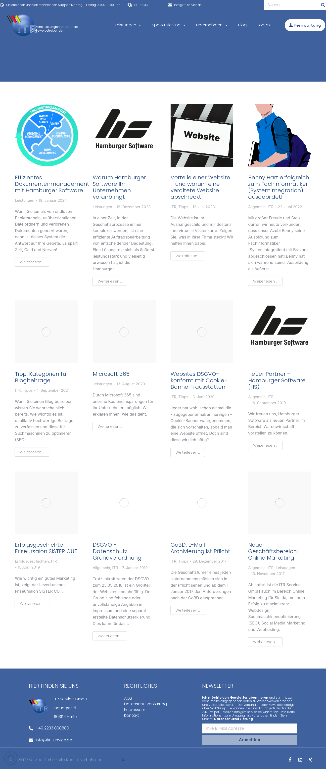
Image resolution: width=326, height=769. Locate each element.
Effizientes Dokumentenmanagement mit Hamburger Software (52, 184)
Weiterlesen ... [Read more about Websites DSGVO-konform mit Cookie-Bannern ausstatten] (188, 452)
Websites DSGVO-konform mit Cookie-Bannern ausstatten (199, 380)
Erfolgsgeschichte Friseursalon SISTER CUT (46, 548)
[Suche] (323, 5)
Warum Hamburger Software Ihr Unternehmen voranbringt (119, 187)
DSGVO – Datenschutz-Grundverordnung (117, 551)
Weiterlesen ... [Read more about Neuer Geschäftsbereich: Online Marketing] (265, 641)
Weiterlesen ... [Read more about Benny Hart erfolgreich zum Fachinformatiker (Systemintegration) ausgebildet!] (265, 281)
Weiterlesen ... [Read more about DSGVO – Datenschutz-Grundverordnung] (110, 635)
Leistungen (24, 200)
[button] (11, 758)
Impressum (134, 709)
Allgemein (257, 206)
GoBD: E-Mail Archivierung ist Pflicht (200, 548)
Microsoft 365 (111, 374)
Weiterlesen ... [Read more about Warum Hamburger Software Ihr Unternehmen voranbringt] (110, 281)
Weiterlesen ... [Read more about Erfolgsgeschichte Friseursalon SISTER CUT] (32, 603)
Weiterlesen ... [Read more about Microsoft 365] (110, 426)
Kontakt (131, 715)
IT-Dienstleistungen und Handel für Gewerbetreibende (54, 28)
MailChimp (218, 708)
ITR (173, 206)
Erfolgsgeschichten (32, 561)
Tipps (183, 206)
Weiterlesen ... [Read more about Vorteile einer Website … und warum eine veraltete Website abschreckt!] (188, 255)
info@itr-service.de (248, 712)
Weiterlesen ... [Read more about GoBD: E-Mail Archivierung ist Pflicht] (188, 610)
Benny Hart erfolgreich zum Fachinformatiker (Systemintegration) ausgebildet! (278, 187)
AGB (128, 698)
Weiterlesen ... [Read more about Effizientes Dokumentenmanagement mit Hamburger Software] (32, 262)
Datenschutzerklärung (145, 704)
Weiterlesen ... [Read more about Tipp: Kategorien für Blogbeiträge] (32, 452)
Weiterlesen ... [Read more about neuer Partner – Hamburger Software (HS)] (265, 445)
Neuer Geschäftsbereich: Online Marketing (273, 551)
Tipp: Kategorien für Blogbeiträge (41, 377)
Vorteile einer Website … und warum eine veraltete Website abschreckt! (200, 187)
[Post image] (46, 135)
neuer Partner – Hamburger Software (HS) (277, 380)
